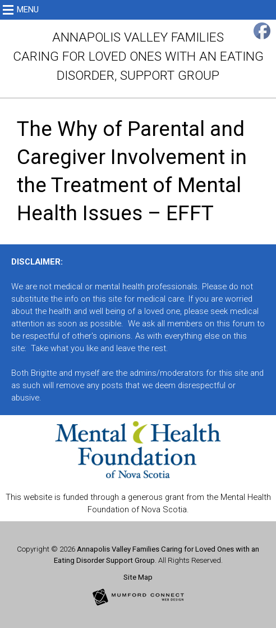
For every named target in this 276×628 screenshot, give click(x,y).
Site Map (138, 577)
